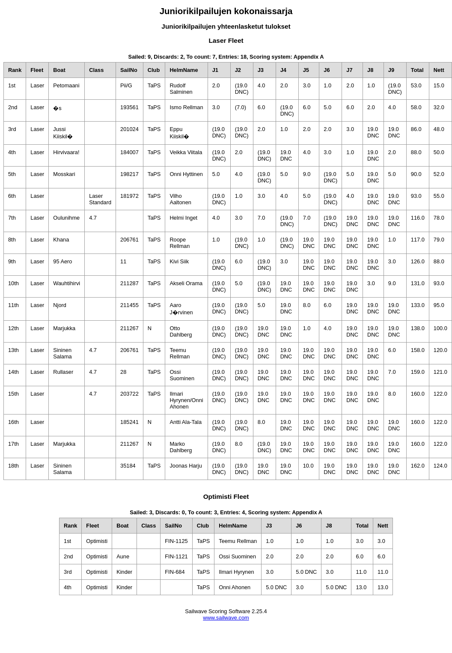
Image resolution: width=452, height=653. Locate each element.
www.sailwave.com (226, 617)
